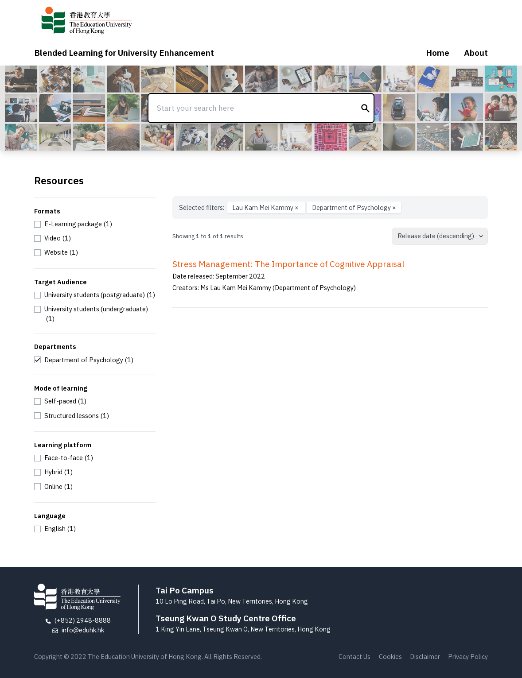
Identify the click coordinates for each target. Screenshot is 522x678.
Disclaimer (425, 656)
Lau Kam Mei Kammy (266, 207)
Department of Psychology (354, 207)
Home (437, 52)
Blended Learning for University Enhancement (124, 52)
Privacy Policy (468, 656)
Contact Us (354, 656)
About (476, 52)
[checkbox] (73, 224)
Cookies (390, 656)
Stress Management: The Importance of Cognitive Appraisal (288, 264)
